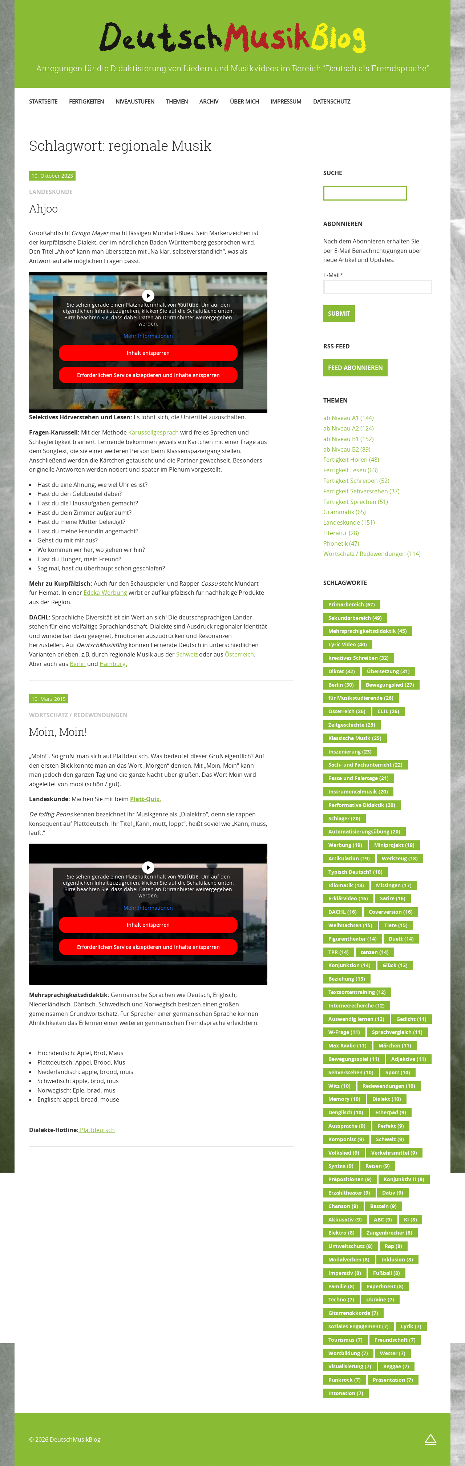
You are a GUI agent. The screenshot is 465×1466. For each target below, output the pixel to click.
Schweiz (187, 654)
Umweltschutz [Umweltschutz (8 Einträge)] (350, 1246)
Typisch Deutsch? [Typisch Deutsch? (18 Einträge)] (355, 872)
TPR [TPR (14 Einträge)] (338, 952)
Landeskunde (341, 522)
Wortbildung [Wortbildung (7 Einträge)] (348, 1353)
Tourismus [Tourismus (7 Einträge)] (345, 1340)
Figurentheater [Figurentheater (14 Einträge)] (352, 938)
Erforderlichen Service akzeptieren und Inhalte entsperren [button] (148, 375)
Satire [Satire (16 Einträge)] (392, 898)
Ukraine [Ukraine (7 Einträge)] (380, 1299)
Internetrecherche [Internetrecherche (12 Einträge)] (356, 1005)
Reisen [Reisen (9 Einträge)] (377, 1166)
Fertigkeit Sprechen (349, 502)
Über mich (244, 101)
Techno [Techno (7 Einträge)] (341, 1299)
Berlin (78, 664)
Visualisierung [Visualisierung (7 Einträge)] (349, 1366)
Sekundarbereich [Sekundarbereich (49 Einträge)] (355, 618)
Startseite (43, 101)
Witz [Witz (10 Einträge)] (339, 1086)
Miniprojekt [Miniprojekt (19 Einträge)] (394, 845)
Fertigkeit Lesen (344, 470)
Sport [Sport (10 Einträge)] (397, 1072)
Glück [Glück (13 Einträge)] (395, 965)
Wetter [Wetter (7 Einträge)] (392, 1353)
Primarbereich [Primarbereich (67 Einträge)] (351, 604)
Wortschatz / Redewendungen (364, 554)
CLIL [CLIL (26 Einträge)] (388, 711)
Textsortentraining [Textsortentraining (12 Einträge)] (357, 992)
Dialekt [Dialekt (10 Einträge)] (386, 1099)
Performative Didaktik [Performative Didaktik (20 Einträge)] (361, 805)
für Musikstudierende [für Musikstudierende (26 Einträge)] (360, 698)
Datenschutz (332, 101)
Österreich (239, 654)
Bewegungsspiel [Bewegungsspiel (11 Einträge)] (353, 1059)
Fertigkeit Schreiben (350, 481)
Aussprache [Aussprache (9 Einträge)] (346, 1126)
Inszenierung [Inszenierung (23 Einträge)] (350, 751)
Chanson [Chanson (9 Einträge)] (343, 1206)
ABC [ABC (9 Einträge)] (383, 1219)
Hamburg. (113, 664)
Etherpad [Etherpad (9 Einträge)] (390, 1112)
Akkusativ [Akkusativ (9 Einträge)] (345, 1219)
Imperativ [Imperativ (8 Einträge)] (344, 1273)
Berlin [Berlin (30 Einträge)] (341, 684)
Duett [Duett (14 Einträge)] (401, 938)
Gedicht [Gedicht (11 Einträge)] (411, 1019)
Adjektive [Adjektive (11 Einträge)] (408, 1059)
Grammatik (338, 512)
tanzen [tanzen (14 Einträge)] (375, 952)
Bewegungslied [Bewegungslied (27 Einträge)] (390, 684)
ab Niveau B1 (341, 439)
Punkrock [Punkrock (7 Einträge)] (344, 1380)
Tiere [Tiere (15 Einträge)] (396, 925)
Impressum (286, 101)
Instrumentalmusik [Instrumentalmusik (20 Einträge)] (358, 791)
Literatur (335, 533)
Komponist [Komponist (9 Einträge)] (346, 1139)
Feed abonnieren (355, 368)
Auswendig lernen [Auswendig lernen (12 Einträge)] (356, 1019)
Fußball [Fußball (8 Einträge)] (386, 1273)
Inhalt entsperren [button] (148, 353)
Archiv (208, 101)
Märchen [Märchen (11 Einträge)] (395, 1045)
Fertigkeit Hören (345, 460)
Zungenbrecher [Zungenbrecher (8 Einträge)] (389, 1232)
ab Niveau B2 (341, 449)
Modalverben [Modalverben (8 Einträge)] (348, 1259)
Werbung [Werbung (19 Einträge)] (345, 845)
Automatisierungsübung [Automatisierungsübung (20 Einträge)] (364, 831)
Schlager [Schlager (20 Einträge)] (344, 818)
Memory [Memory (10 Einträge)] (344, 1099)
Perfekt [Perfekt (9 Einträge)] (390, 1126)
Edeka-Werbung (105, 593)
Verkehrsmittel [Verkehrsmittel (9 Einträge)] (394, 1152)
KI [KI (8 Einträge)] (410, 1219)
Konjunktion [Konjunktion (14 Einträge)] (349, 965)
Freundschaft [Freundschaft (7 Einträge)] (395, 1340)
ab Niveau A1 (341, 418)
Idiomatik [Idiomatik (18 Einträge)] (346, 885)
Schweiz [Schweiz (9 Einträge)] (390, 1139)
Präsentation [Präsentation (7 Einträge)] (393, 1380)
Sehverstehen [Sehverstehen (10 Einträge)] (350, 1072)
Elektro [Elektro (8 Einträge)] (341, 1232)
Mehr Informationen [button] (148, 335)
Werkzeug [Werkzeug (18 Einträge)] (400, 858)
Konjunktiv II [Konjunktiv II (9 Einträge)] (404, 1179)
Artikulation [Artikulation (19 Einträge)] (349, 858)
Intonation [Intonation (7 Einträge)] (345, 1393)
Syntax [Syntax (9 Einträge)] (340, 1166)
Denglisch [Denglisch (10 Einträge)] (345, 1112)
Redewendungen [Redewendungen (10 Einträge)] (389, 1086)
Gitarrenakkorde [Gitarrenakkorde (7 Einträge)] (353, 1313)
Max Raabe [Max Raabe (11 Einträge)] (347, 1045)
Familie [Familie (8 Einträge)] (341, 1286)
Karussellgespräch (153, 432)
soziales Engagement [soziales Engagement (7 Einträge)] (358, 1326)
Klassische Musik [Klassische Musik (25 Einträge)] (354, 738)
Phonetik (335, 544)
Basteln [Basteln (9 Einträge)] (383, 1206)
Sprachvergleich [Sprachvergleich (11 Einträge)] (397, 1032)
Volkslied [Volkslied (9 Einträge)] (343, 1152)
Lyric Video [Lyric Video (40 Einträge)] (347, 644)
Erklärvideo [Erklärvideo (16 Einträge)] (348, 898)
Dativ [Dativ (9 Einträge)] (392, 1192)
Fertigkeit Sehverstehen (355, 491)
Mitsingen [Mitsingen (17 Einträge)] (394, 885)
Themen (177, 101)
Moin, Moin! (58, 732)
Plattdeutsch (96, 1130)
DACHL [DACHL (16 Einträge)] (342, 912)
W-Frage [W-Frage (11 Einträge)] (344, 1032)
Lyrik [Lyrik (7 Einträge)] (411, 1326)
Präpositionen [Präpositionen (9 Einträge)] (350, 1179)
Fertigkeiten (86, 101)
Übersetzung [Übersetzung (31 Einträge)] (388, 671)
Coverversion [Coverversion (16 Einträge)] (391, 912)
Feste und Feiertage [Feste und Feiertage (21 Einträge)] (358, 778)
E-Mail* (377, 283)
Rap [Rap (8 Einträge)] (393, 1246)
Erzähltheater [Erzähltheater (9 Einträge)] (349, 1192)
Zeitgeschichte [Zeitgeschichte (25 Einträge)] (351, 724)
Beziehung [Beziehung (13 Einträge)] (346, 978)
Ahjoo (43, 208)
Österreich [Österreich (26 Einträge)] (346, 711)
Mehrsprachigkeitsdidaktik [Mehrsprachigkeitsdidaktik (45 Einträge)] (367, 631)
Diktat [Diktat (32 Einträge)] (341, 671)
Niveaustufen (135, 101)
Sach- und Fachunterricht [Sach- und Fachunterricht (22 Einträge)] (365, 764)
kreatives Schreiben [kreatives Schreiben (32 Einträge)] (358, 658)
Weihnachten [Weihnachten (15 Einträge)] (350, 925)
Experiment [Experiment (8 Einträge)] (385, 1286)
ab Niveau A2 (341, 428)
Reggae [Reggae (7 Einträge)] (396, 1366)
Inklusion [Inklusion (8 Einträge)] (397, 1259)
